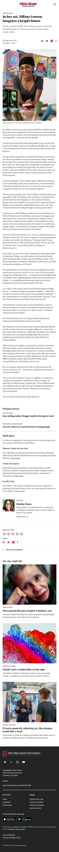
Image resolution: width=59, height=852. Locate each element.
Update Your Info (35, 808)
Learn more (15, 458)
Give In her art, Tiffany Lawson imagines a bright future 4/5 (17, 533)
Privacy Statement (9, 835)
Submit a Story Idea (36, 799)
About (5, 799)
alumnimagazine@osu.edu (12, 785)
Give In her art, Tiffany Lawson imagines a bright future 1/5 (4, 533)
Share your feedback (14, 550)
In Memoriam (7, 805)
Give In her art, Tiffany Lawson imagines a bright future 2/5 (8, 533)
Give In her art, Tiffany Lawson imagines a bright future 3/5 (12, 533)
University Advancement (16, 829)
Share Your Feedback (37, 805)
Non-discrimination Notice (12, 837)
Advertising (7, 802)
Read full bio (21, 517)
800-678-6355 (26, 785)
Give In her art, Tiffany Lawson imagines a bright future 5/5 (21, 533)
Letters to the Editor (36, 802)
